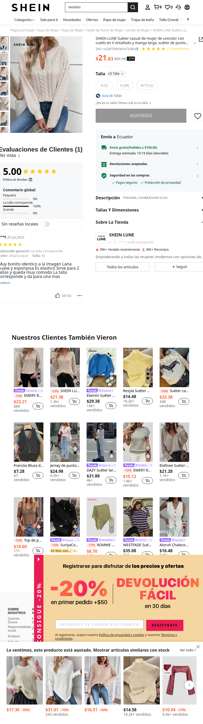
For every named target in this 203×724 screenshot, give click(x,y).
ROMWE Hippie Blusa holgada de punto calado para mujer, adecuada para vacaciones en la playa (101, 545)
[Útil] (57, 295)
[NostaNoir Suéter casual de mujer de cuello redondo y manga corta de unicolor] (141, 680)
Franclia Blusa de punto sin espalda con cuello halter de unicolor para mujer (28, 465)
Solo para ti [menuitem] (49, 20)
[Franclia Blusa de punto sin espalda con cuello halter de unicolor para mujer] (28, 442)
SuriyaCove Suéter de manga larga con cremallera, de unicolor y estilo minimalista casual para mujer (65, 545)
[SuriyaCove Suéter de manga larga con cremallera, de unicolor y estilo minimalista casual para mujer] (65, 517)
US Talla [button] (116, 73)
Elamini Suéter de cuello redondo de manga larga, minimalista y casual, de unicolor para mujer (101, 395)
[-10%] (164, 391)
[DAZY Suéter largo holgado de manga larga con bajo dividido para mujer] (101, 442)
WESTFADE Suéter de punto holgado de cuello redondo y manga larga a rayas (138, 545)
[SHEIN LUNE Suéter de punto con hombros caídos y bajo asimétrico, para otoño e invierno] (102, 680)
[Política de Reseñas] (17, 179)
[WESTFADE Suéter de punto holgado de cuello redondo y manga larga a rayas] (138, 517)
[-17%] (91, 545)
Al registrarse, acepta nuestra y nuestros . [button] (116, 636)
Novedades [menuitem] (72, 20)
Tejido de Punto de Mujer (105, 30)
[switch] (45, 224)
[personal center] (148, 7)
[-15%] (54, 545)
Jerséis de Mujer (138, 30)
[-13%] (18, 396)
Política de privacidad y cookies (121, 635)
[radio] (104, 85)
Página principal (22, 30)
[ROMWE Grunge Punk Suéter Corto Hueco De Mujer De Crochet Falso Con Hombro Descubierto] (180, 680)
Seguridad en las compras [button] (129, 175)
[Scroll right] (188, 20)
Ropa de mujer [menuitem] (114, 20)
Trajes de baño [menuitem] (142, 20)
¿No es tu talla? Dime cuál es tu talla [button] (124, 103)
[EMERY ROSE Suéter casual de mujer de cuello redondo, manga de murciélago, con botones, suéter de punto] (138, 442)
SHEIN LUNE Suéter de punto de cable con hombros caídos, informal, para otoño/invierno (65, 391)
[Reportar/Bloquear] (79, 295)
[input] (99, 624)
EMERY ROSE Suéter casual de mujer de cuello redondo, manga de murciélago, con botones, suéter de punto (138, 470)
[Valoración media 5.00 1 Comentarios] (165, 49)
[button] (96, 7)
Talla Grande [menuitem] (169, 20)
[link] (157, 7)
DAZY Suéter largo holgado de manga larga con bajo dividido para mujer (101, 470)
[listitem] (28, 381)
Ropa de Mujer (47, 30)
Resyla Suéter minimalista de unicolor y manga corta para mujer (138, 391)
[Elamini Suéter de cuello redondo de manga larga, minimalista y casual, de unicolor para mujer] (101, 367)
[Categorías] (25, 20)
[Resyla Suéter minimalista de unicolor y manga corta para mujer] (138, 367)
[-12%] (127, 470)
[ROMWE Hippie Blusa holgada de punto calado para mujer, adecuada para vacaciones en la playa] (101, 517)
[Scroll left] (182, 20)
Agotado (140, 115)
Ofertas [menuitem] (92, 20)
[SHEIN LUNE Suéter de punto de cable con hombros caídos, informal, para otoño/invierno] (65, 367)
